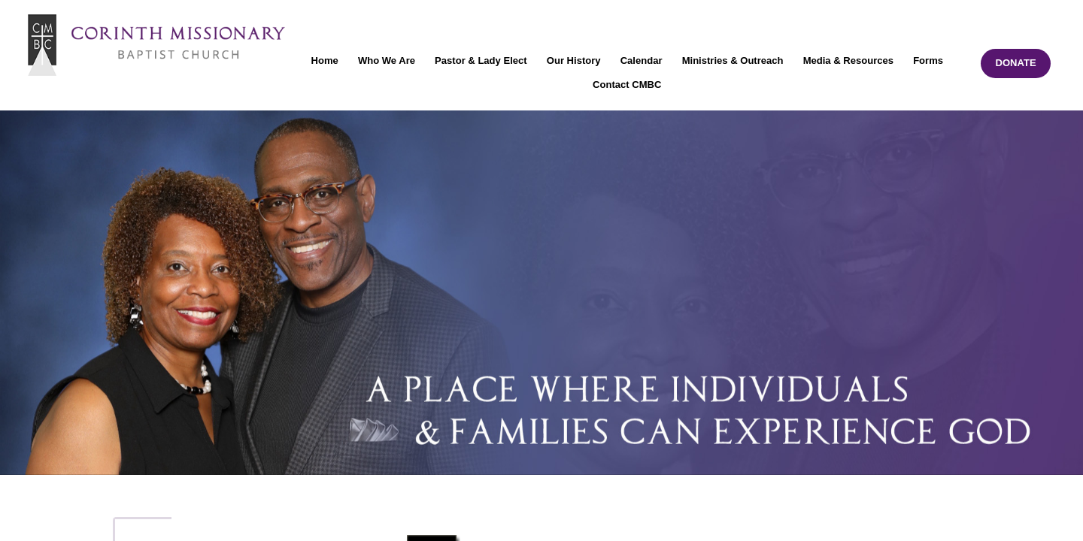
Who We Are (386, 60)
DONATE (1015, 62)
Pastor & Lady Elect (481, 60)
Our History (574, 60)
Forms (928, 60)
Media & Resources (848, 60)
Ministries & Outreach (733, 60)
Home (324, 60)
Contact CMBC (627, 84)
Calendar (641, 60)
